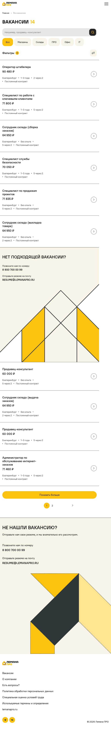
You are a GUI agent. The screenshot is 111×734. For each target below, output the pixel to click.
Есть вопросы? (11, 685)
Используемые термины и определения (25, 703)
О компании (9, 679)
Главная (5, 13)
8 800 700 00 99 (12, 269)
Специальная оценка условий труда (23, 697)
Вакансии (7, 673)
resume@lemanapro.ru (18, 279)
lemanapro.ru (9, 709)
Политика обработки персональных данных (27, 691)
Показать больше (49, 494)
